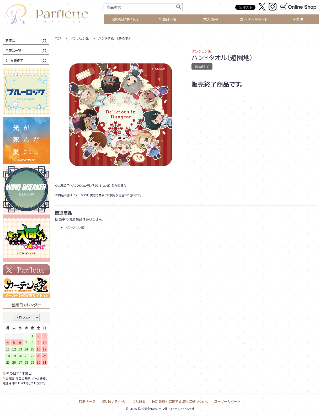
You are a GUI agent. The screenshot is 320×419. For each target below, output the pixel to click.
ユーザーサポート (254, 19)
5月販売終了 (26, 60)
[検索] (179, 7)
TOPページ (87, 401)
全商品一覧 (167, 19)
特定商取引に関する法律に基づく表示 (180, 401)
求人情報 (210, 19)
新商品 (26, 40)
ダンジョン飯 (80, 38)
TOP (58, 38)
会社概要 (139, 401)
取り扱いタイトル (114, 401)
